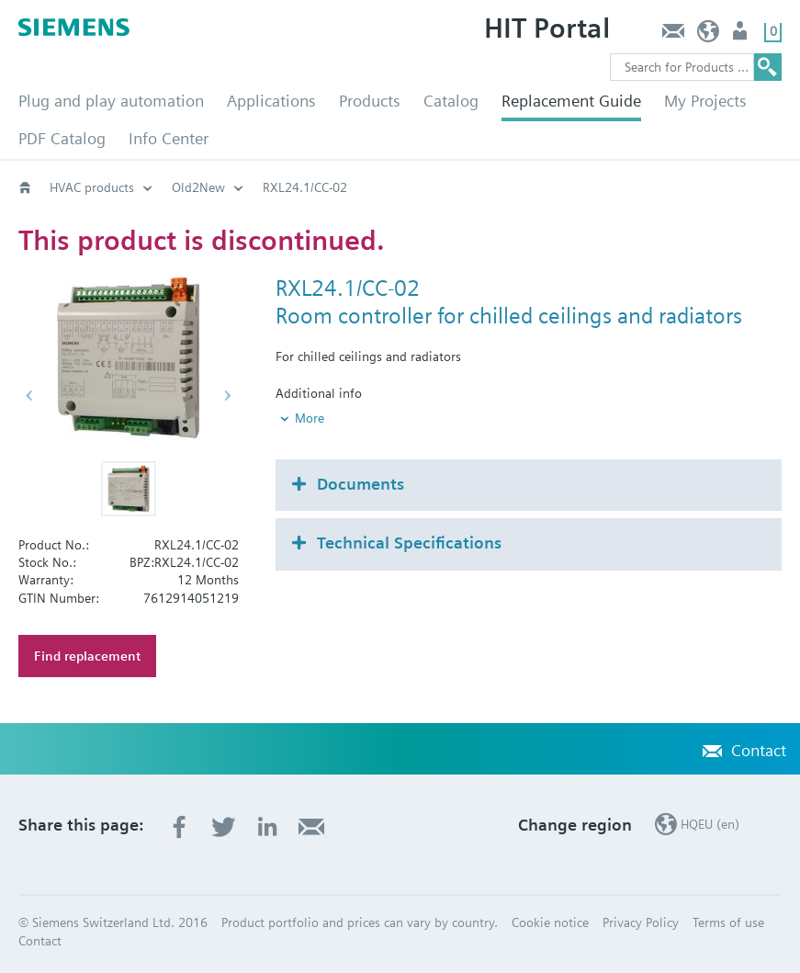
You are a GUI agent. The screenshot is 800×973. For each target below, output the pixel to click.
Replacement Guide (571, 100)
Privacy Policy (641, 922)
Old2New (198, 187)
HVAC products (92, 187)
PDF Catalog (62, 138)
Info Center (168, 138)
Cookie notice (550, 922)
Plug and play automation (111, 100)
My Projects (705, 100)
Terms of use (728, 922)
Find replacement (87, 656)
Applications (271, 100)
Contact (672, 35)
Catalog (451, 100)
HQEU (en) (708, 35)
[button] (128, 488)
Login (741, 35)
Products (369, 100)
